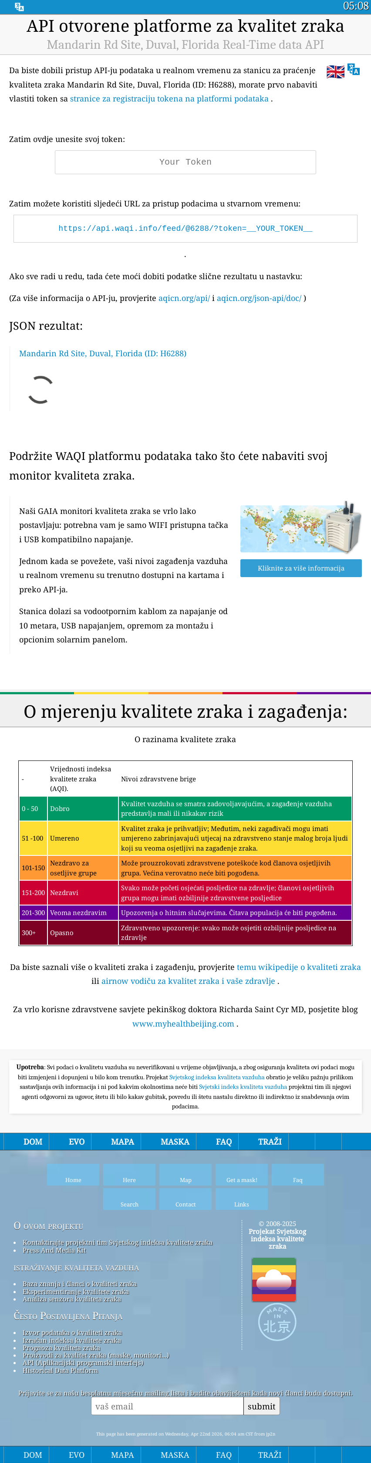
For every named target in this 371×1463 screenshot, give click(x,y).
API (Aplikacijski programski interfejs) (83, 1362)
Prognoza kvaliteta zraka (61, 1347)
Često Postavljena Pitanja (67, 1315)
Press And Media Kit (54, 1250)
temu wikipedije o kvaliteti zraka (299, 967)
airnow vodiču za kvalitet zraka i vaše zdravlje (188, 981)
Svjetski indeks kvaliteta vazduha (244, 1087)
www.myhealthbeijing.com (183, 1023)
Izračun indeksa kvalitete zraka (72, 1340)
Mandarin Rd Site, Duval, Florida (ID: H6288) (102, 353)
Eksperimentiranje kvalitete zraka (76, 1291)
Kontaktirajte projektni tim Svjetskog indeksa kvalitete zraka (117, 1242)
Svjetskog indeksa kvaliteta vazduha (217, 1077)
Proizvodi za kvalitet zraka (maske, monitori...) (96, 1355)
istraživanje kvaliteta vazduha (76, 1267)
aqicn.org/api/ (184, 298)
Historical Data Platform (60, 1370)
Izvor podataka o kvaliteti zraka (72, 1332)
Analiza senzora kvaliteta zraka (72, 1298)
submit (262, 1406)
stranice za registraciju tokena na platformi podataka (169, 98)
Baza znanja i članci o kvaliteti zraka (80, 1283)
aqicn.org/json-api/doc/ (259, 298)
